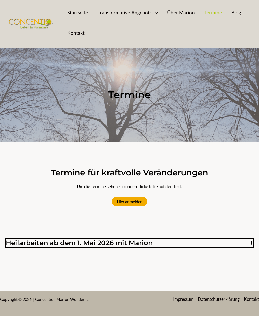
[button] (127, 13)
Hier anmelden (129, 201)
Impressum (183, 299)
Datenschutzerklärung (219, 299)
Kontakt (251, 299)
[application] (155, 13)
